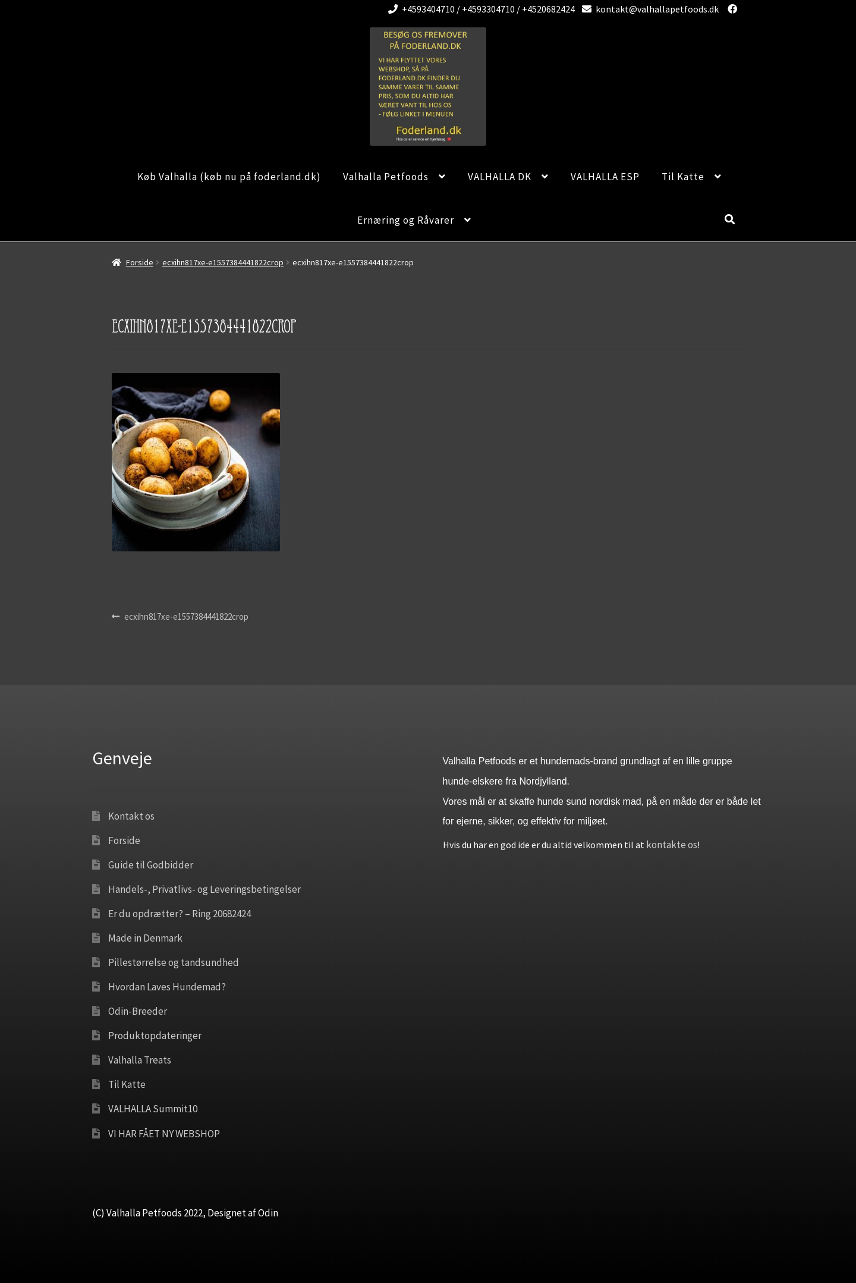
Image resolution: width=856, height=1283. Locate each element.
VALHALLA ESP (605, 176)
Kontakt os (131, 816)
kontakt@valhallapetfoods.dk (648, 9)
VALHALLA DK (499, 176)
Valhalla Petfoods (386, 176)
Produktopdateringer (155, 1035)
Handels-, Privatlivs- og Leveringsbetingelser (204, 889)
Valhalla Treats (139, 1059)
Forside (139, 262)
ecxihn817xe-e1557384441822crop (223, 262)
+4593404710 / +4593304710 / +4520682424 (479, 9)
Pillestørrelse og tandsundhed (173, 962)
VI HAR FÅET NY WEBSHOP (164, 1133)
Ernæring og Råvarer (405, 220)
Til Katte (683, 176)
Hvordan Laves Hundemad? (167, 986)
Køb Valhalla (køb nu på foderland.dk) (229, 176)
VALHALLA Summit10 (152, 1108)
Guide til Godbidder (150, 864)
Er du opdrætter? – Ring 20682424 (179, 913)
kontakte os (671, 844)
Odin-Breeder (137, 1011)
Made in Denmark (145, 938)
